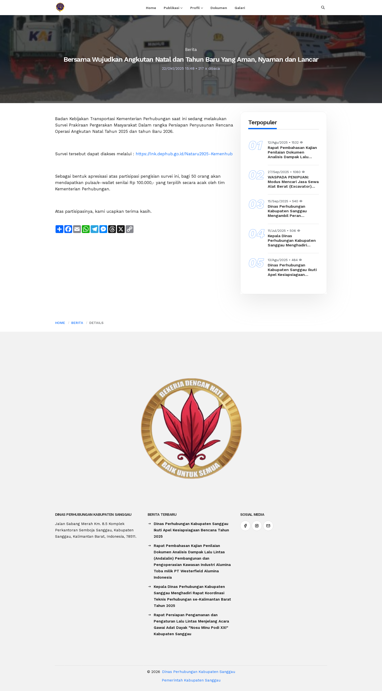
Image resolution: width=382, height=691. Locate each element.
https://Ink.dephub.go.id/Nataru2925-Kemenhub (184, 153)
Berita (191, 49)
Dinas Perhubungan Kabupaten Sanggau (198, 672)
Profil (195, 8)
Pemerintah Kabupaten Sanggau (191, 680)
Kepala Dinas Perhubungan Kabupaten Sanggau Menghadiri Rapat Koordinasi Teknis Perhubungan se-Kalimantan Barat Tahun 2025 (292, 241)
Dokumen (218, 8)
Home (151, 8)
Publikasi (171, 8)
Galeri (240, 8)
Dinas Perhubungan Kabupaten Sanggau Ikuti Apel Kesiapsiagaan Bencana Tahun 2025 (292, 270)
